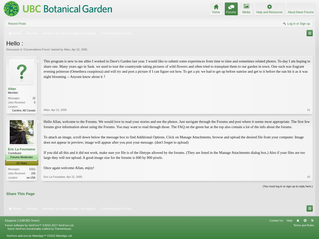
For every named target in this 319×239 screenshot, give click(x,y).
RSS (312, 220)
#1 (308, 109)
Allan (67, 49)
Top (305, 220)
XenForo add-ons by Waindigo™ (26, 235)
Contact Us (276, 220)
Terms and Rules (303, 225)
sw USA (30, 177)
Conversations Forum (37, 49)
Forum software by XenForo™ (39, 225)
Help (289, 220)
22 (34, 98)
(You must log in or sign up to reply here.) (288, 186)
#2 (308, 176)
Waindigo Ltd (64, 235)
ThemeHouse (63, 228)
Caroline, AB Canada (23, 110)
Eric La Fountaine (21, 149)
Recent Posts (17, 23)
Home (298, 220)
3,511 (32, 169)
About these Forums (301, 12)
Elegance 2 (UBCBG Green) (22, 220)
